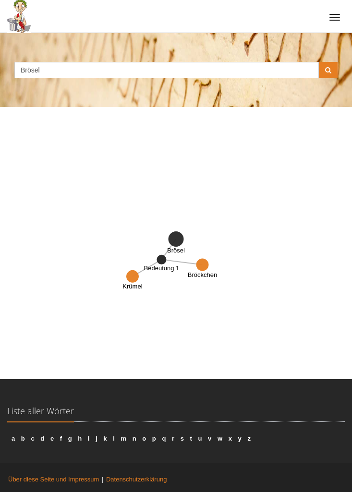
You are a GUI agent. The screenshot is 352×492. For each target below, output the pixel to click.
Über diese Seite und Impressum (53, 479)
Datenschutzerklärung (136, 479)
